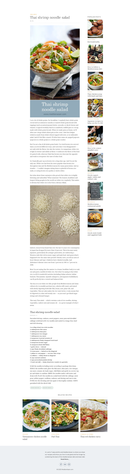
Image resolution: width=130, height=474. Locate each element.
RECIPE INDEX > (47, 387)
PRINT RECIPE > (35, 387)
